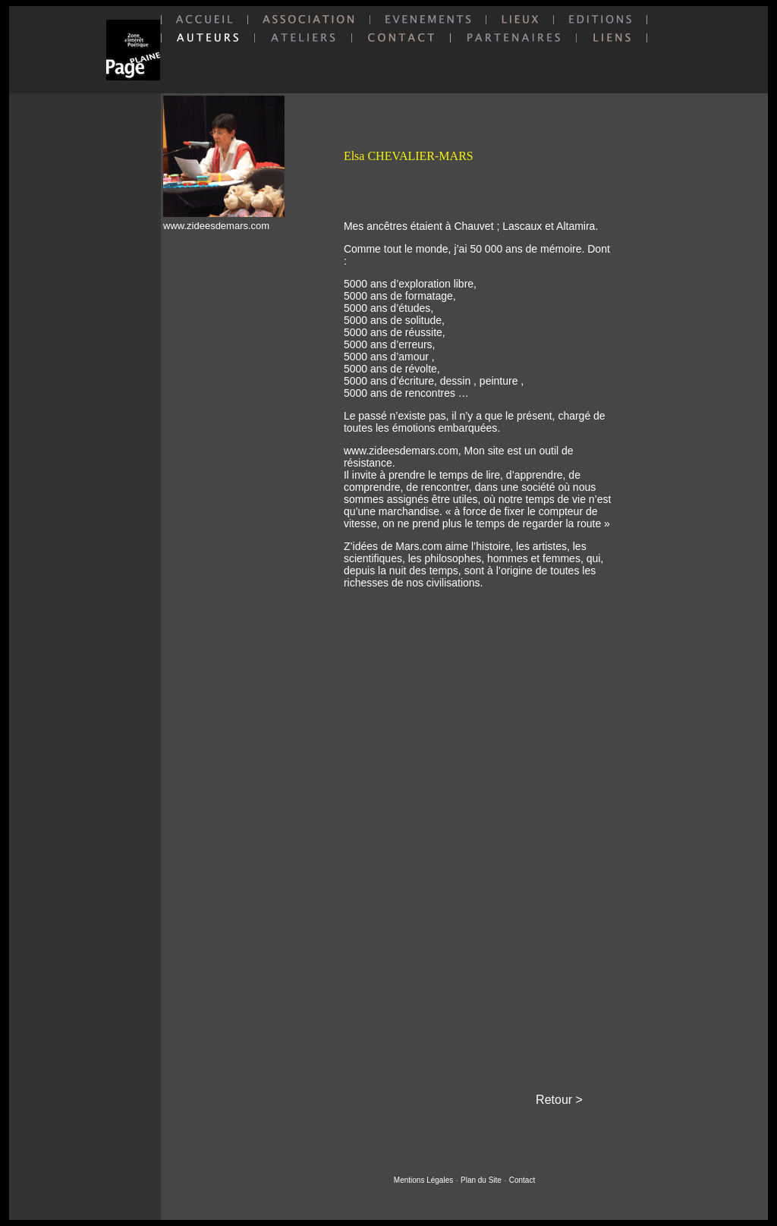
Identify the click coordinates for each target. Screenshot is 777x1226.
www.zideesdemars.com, (404, 451)
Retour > (559, 1099)
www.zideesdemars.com (216, 225)
